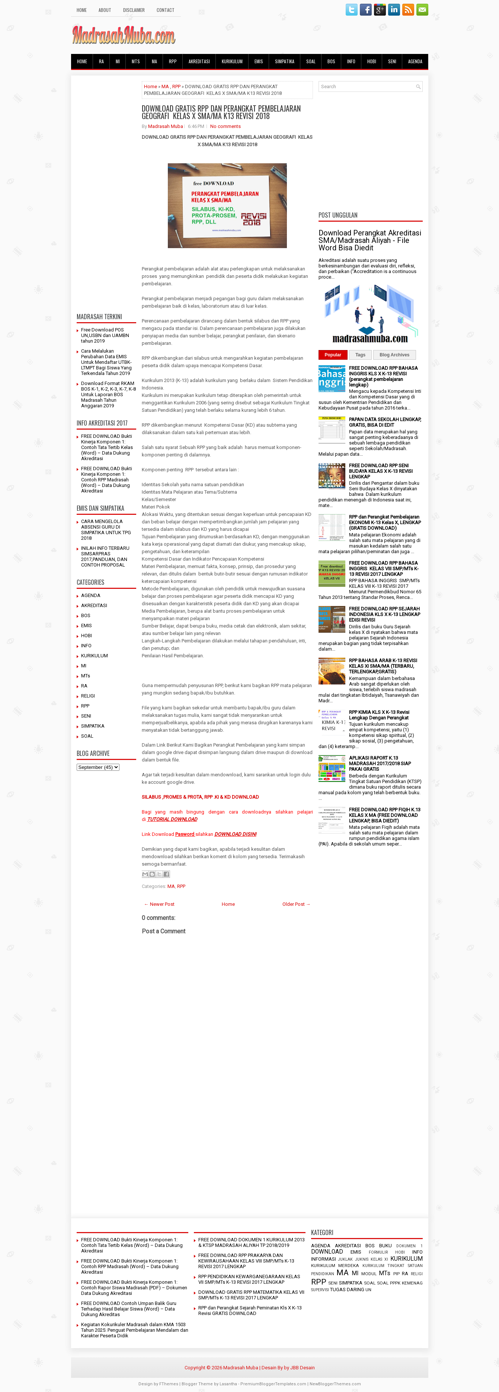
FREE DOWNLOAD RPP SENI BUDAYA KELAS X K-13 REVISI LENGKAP (381, 471)
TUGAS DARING (347, 1289)
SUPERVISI (320, 1289)
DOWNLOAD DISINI (235, 834)
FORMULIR (378, 1252)
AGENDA (415, 61)
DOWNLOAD (327, 1251)
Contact (166, 10)
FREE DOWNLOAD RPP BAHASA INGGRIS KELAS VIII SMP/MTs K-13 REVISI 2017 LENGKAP (384, 568)
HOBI (371, 61)
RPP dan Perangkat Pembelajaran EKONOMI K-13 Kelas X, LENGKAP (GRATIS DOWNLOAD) (385, 522)
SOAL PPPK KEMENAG (400, 1283)
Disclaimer (134, 10)
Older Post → (296, 904)
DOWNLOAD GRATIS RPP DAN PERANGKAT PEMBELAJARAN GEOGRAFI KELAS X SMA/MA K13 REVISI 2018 (221, 112)
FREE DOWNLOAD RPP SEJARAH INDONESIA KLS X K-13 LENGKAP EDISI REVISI (384, 614)
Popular (333, 354)
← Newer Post (159, 904)
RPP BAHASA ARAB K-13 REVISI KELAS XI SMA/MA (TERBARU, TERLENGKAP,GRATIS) (383, 666)
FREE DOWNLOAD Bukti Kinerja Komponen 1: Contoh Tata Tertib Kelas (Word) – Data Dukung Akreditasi (107, 447)
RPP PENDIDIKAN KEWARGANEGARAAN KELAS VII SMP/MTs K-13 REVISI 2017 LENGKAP (249, 1279)
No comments (225, 126)
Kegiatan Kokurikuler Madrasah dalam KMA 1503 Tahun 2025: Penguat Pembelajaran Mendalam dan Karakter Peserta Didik (134, 1330)
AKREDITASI (199, 61)
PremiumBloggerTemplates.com (273, 1384)
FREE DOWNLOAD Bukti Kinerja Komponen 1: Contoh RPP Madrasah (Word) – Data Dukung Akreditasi (106, 480)
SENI (392, 61)
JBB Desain (302, 1367)
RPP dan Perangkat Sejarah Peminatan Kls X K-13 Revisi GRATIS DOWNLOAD (250, 1310)
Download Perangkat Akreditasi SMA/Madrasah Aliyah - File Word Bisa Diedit (370, 240)
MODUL (369, 1273)
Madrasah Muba (165, 126)
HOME (82, 10)
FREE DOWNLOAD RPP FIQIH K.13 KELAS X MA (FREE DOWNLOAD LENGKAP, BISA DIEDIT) (384, 815)
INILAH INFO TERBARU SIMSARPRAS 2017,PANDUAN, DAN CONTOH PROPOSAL (105, 556)
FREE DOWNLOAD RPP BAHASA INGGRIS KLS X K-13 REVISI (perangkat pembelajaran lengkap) (383, 376)
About (105, 10)
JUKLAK (345, 1259)
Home (150, 86)
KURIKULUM (232, 61)
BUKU (385, 1245)
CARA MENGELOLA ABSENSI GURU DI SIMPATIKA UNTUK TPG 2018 (106, 530)
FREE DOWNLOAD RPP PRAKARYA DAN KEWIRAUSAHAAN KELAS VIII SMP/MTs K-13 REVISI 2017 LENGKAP (246, 1261)
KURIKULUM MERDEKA (335, 1265)
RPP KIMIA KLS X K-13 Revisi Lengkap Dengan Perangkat (379, 715)
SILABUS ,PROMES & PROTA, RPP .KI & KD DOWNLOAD (200, 797)
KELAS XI (379, 1259)
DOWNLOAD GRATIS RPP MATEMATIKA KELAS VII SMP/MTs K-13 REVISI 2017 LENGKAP (251, 1294)
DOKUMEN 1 (409, 1246)
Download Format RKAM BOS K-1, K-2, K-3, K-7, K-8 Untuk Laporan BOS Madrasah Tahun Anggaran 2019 (108, 394)
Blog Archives (394, 354)
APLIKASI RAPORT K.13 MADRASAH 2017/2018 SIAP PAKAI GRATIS (380, 763)
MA (154, 61)
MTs (136, 61)
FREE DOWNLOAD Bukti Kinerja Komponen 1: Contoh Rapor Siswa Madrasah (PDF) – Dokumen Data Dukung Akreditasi (134, 1287)
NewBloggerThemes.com (335, 1384)
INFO (351, 61)
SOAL (311, 61)
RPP (173, 61)
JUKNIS (361, 1259)
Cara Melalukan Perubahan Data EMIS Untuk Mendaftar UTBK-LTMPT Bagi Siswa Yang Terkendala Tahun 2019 (106, 362)
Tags (360, 354)
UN (368, 1289)
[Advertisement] (106, 192)
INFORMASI (323, 1259)
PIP (396, 1273)
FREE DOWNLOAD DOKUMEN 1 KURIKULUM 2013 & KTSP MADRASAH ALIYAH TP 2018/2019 (251, 1242)
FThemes (168, 1384)
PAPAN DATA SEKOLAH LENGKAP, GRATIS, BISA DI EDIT (385, 422)
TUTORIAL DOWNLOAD (172, 819)
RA (101, 61)
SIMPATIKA (284, 61)
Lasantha (228, 1384)
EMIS (259, 61)
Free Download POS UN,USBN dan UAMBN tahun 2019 (105, 335)
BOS (331, 61)
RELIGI (88, 696)
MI (118, 61)
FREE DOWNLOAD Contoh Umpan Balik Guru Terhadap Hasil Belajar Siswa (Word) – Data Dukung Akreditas (128, 1308)
